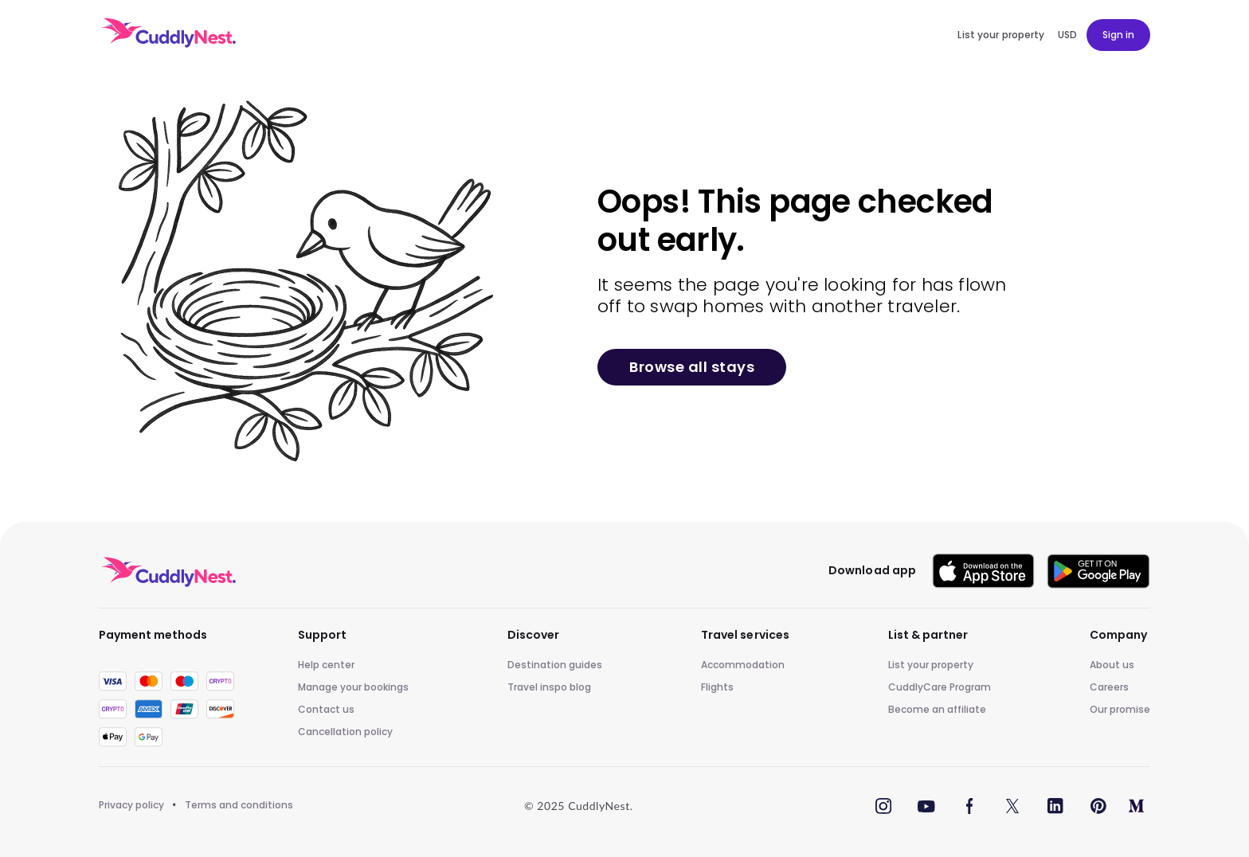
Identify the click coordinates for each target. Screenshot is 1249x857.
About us (1112, 665)
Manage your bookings (353, 687)
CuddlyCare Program (939, 687)
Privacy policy (131, 805)
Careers (1109, 687)
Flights (717, 687)
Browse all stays (691, 367)
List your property (930, 665)
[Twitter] (1012, 805)
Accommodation (743, 665)
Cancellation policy (345, 732)
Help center (326, 665)
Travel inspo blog (549, 687)
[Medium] (1136, 805)
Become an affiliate (937, 709)
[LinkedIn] (1055, 805)
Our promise (1120, 709)
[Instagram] (883, 805)
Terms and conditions (239, 805)
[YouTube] (926, 805)
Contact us (326, 709)
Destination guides (554, 665)
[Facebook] (969, 805)
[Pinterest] (1098, 805)
